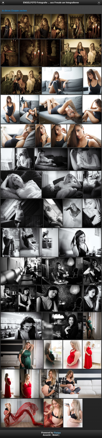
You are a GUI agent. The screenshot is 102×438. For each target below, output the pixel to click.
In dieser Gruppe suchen (14, 10)
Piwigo (57, 433)
